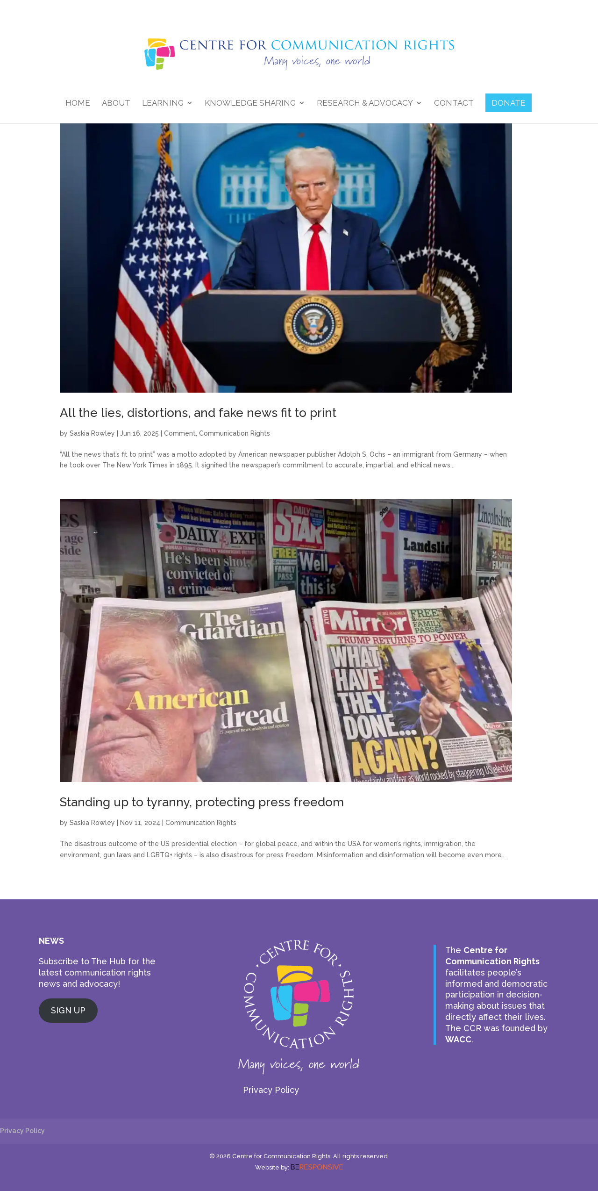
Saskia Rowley (92, 433)
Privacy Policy (271, 1090)
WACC (458, 1039)
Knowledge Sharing (250, 104)
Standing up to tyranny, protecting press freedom (202, 802)
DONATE (508, 103)
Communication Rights (234, 433)
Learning (163, 104)
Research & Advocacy (365, 104)
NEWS (51, 941)
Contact (454, 104)
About (116, 104)
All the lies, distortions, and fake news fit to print (198, 413)
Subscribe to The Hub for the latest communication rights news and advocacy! (97, 972)
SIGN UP (68, 1010)
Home (77, 104)
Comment (180, 433)
